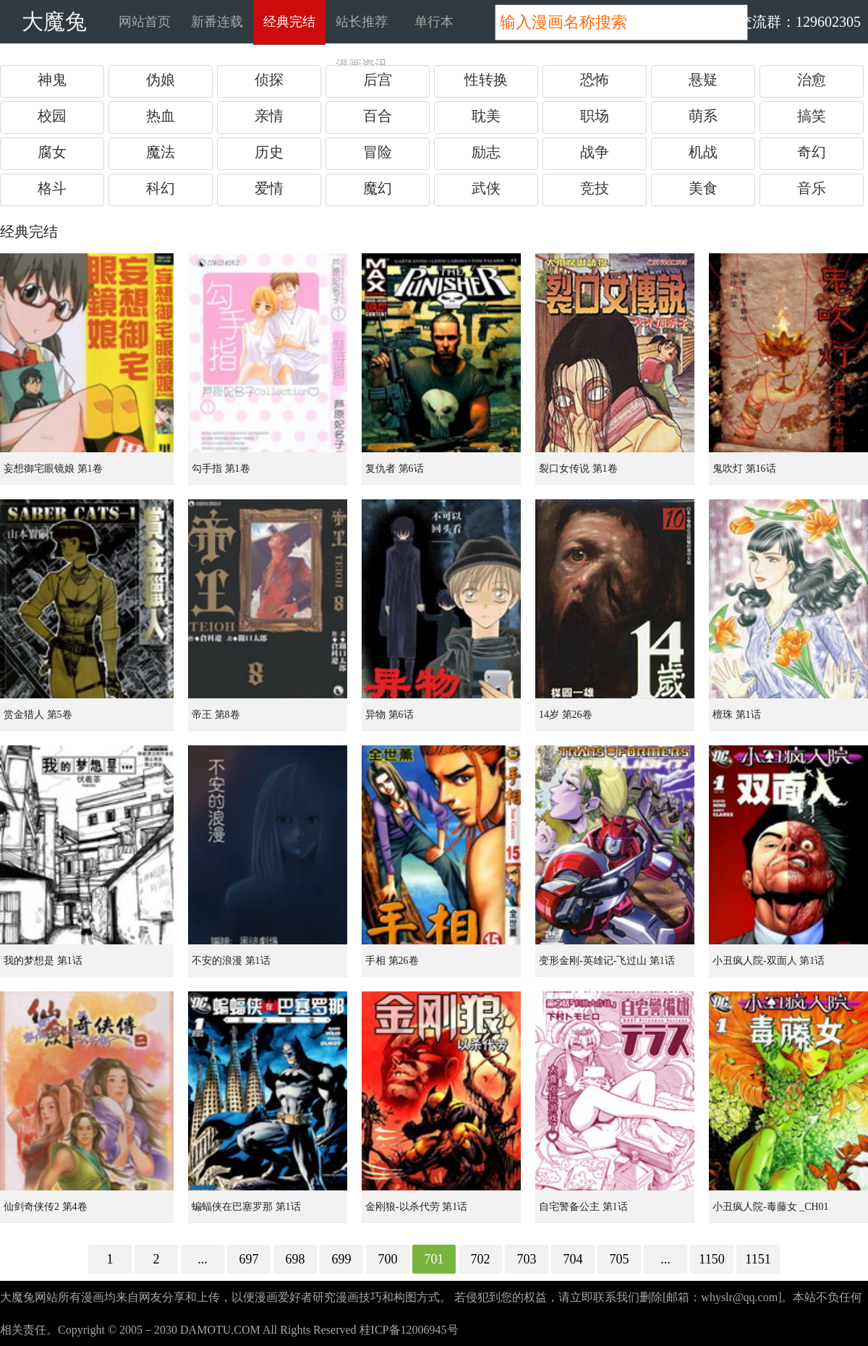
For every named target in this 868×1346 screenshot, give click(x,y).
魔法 (160, 152)
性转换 (486, 80)
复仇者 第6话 (394, 468)
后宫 (377, 80)
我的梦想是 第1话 (43, 960)
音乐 (811, 188)
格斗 (52, 188)
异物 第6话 (389, 714)
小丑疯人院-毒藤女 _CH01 (770, 1206)
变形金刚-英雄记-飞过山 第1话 (607, 960)
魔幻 (377, 188)
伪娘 (160, 80)
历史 (269, 152)
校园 (52, 116)
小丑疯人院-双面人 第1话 (768, 960)
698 (295, 1259)
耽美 (486, 116)
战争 (594, 152)
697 (249, 1259)
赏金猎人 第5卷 (38, 714)
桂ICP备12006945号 (409, 1330)
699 (342, 1259)
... (202, 1259)
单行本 (434, 21)
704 (573, 1259)
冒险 (377, 152)
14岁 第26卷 (565, 714)
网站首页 (145, 21)
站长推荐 (362, 21)
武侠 (486, 188)
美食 (703, 188)
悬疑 (703, 80)
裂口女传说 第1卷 (578, 468)
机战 (703, 152)
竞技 (594, 188)
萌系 (703, 116)
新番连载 (217, 21)
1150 (711, 1259)
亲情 (269, 116)
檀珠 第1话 (736, 714)
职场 (594, 116)
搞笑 (811, 116)
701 (434, 1259)
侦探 (269, 80)
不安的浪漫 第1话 (231, 960)
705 (619, 1259)
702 (480, 1259)
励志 (486, 152)
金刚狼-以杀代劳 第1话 (416, 1206)
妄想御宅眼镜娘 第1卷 (53, 468)
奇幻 (811, 152)
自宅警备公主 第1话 (583, 1206)
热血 (160, 116)
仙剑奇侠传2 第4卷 (46, 1206)
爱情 (269, 188)
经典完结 (289, 21)
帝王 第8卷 (216, 714)
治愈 (811, 80)
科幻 (160, 188)
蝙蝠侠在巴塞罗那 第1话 (246, 1206)
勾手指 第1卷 (221, 468)
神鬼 (52, 80)
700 (388, 1259)
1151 (757, 1259)
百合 (377, 116)
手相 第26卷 (392, 960)
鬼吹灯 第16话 (744, 468)
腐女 (52, 152)
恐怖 (594, 80)
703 (527, 1259)
